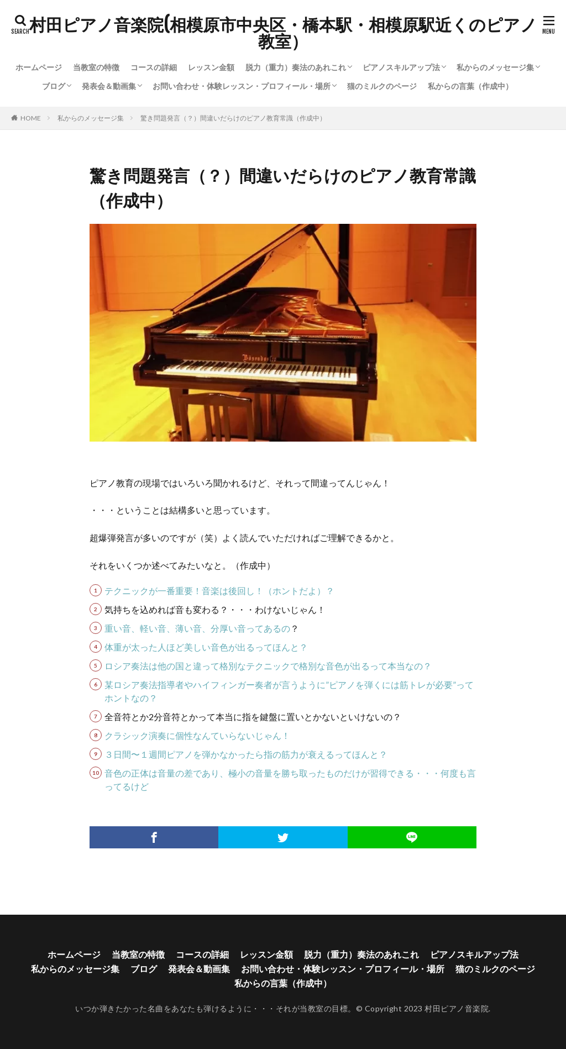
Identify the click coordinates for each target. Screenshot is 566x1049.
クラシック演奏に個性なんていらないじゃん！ (197, 735)
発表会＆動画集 (109, 86)
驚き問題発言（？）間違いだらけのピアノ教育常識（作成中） (233, 118)
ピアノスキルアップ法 (401, 67)
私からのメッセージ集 (495, 67)
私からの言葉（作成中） (470, 86)
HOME (30, 118)
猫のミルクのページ (382, 86)
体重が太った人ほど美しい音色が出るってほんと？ (206, 647)
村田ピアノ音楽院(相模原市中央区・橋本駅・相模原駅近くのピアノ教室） (283, 33)
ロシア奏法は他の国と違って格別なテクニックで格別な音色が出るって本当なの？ (268, 665)
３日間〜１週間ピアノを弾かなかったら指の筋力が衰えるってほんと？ (245, 754)
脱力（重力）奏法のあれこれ (295, 67)
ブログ (53, 86)
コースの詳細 (153, 67)
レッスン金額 (211, 67)
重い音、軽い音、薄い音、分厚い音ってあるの (197, 628)
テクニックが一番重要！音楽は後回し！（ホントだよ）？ (219, 590)
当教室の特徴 (96, 67)
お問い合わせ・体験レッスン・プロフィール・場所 (242, 86)
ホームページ (38, 67)
